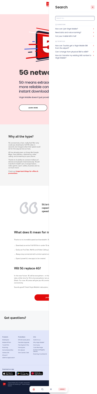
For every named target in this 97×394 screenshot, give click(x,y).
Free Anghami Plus (23, 345)
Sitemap (66, 350)
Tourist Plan (5, 345)
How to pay (36, 345)
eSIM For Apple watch (8, 357)
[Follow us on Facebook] (74, 373)
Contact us (67, 342)
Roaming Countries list (40, 354)
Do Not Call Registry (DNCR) (39, 350)
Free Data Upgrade (23, 342)
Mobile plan (5, 340)
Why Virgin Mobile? (38, 342)
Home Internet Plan (7, 350)
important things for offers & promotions (23, 172)
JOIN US (62, 389)
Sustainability (56, 342)
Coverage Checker (69, 347)
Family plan (21, 347)
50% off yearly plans (24, 340)
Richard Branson (90, 391)
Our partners (56, 352)
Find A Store (67, 345)
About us (55, 340)
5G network (21, 350)
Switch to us (36, 340)
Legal (54, 357)
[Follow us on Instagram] (78, 373)
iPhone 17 (5, 355)
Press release (56, 345)
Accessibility (56, 350)
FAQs (65, 340)
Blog (53, 347)
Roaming (5, 347)
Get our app (55, 355)
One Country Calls (23, 352)
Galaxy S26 (5, 352)
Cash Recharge (38, 347)
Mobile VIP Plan (6, 342)
